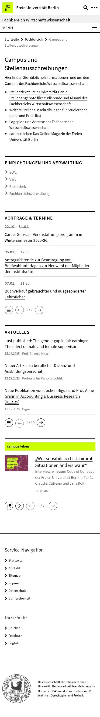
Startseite (12, 39)
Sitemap (14, 575)
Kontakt (14, 568)
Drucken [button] (14, 628)
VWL (12, 179)
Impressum (16, 583)
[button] (9, 310)
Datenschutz (17, 590)
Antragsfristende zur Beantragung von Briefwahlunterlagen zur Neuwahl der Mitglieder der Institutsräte (47, 265)
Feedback (15, 635)
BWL (13, 172)
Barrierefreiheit (19, 598)
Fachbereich (34, 39)
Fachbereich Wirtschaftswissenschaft (36, 20)
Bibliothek (17, 186)
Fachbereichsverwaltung (29, 193)
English (13, 643)
